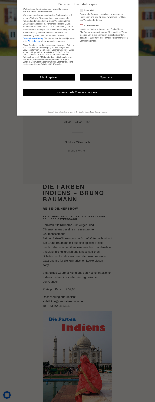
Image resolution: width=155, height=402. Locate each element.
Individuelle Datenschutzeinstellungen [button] (60, 112)
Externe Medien (90, 25)
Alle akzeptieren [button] (49, 77)
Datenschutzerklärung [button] (92, 112)
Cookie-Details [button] (79, 112)
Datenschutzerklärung (33, 38)
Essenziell (88, 10)
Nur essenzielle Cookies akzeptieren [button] (77, 92)
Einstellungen (34, 41)
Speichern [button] (106, 77)
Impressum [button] (104, 112)
